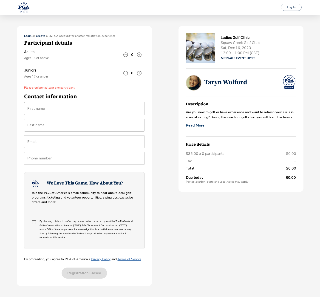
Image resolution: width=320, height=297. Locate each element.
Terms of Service (129, 259)
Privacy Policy (100, 259)
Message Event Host (238, 58)
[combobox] (84, 143)
